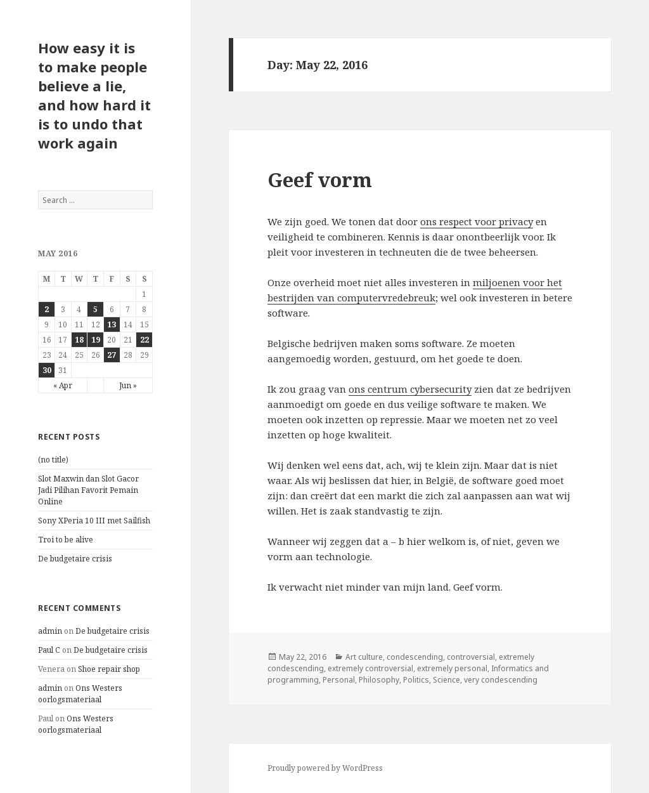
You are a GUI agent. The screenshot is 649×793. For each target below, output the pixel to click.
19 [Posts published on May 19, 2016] (95, 339)
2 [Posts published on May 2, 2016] (46, 309)
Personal (339, 679)
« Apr (62, 385)
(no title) (53, 459)
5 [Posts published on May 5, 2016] (95, 309)
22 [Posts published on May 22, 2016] (144, 339)
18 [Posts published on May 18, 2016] (79, 339)
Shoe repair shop (109, 669)
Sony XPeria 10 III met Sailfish (94, 520)
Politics (416, 679)
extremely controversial (370, 668)
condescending (415, 657)
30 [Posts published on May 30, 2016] (46, 370)
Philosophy (379, 679)
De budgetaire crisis (75, 558)
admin (50, 631)
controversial (471, 657)
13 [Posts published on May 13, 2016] (111, 324)
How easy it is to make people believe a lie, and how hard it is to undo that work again (94, 95)
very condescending (500, 679)
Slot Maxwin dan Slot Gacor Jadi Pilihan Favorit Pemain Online (88, 490)
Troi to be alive (65, 539)
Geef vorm (319, 179)
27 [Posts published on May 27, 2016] (111, 355)
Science (446, 679)
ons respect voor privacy (476, 221)
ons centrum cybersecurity (410, 389)
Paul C (49, 650)
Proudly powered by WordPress (325, 768)
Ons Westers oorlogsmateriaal (80, 694)
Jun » (128, 385)
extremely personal (452, 668)
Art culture (364, 657)
